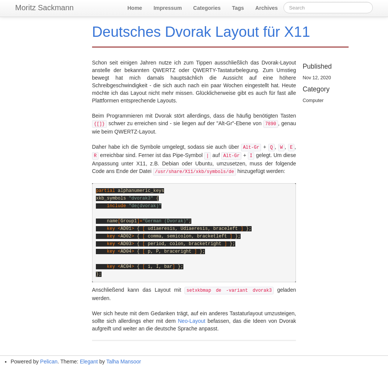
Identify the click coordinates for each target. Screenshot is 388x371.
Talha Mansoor (123, 361)
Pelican (49, 361)
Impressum (167, 8)
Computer (313, 100)
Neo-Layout (191, 321)
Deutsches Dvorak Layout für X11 (201, 32)
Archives (266, 8)
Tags (238, 8)
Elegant (89, 361)
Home (134, 8)
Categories (207, 8)
